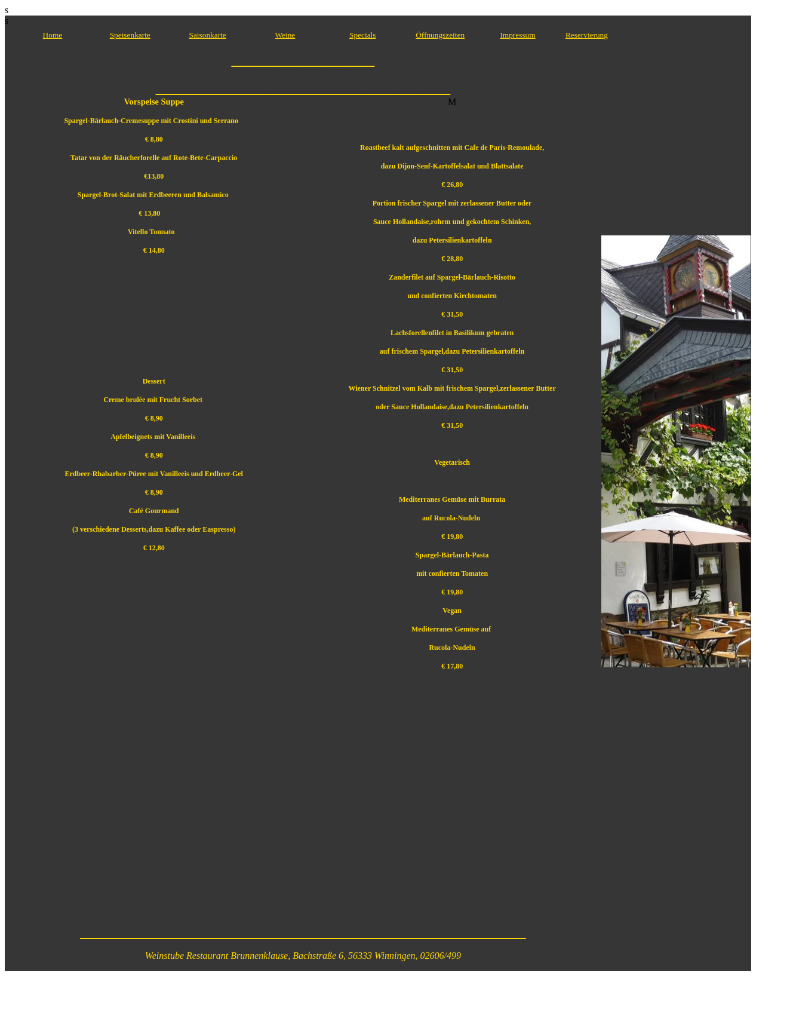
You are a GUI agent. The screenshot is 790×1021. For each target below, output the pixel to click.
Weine (285, 34)
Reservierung (586, 34)
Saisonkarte (207, 34)
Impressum (517, 34)
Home (53, 34)
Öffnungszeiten (440, 34)
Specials (362, 34)
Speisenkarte (130, 34)
